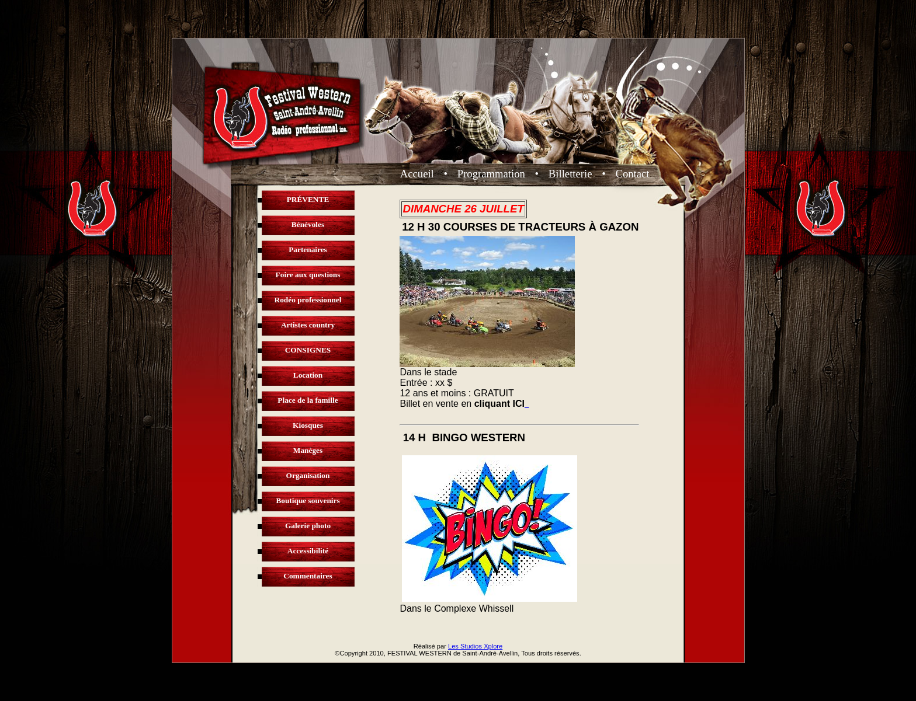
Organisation (308, 475)
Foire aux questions (308, 274)
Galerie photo (308, 525)
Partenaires (308, 249)
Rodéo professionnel (308, 299)
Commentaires (307, 575)
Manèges (307, 450)
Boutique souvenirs (307, 500)
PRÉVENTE (308, 199)
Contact (632, 174)
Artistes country (308, 324)
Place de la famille (307, 400)
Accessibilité (307, 550)
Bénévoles (308, 224)
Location (307, 375)
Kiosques (308, 425)
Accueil (417, 174)
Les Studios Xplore (475, 646)
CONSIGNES (308, 350)
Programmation (491, 174)
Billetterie (570, 174)
